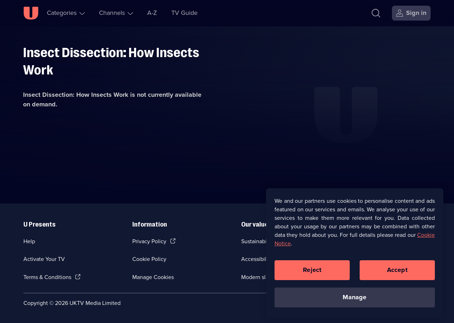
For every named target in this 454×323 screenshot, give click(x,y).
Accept (397, 272)
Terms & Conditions (47, 277)
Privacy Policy (149, 241)
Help (29, 241)
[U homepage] (30, 13)
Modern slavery (260, 277)
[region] (354, 256)
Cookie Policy (149, 259)
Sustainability (257, 241)
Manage (354, 300)
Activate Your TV (44, 259)
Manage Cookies (153, 277)
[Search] (376, 13)
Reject (312, 272)
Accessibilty (256, 259)
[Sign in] (411, 13)
